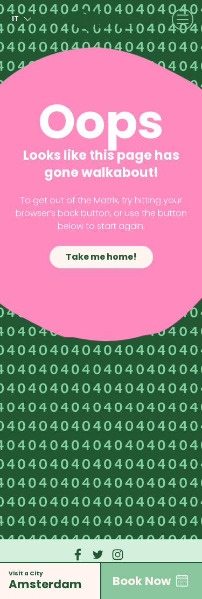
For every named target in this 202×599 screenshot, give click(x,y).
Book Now (152, 580)
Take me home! (100, 257)
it (23, 19)
